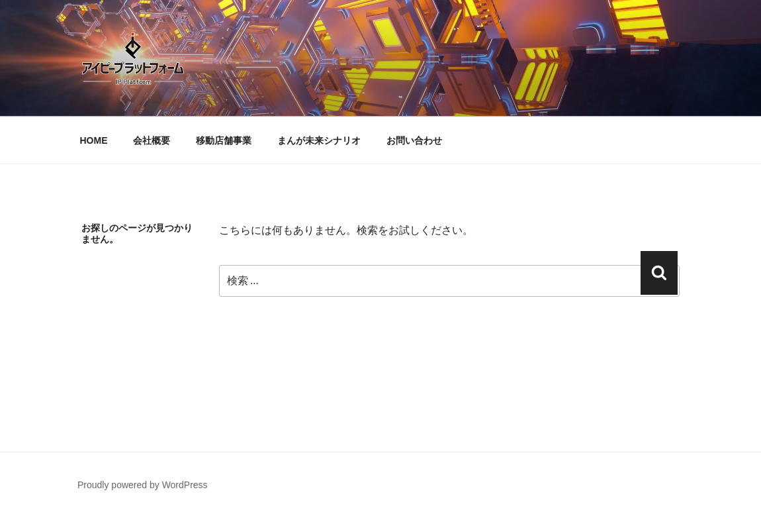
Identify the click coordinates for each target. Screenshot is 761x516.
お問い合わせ (414, 140)
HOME (94, 140)
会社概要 (151, 140)
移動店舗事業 (223, 140)
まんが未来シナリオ (319, 140)
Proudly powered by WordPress (142, 485)
